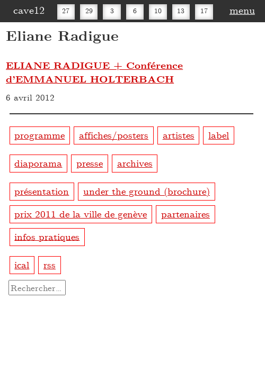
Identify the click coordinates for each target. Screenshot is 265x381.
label (218, 134)
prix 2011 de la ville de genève (80, 213)
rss (49, 264)
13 (180, 10)
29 (89, 10)
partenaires (185, 213)
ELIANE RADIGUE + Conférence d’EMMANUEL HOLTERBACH (94, 72)
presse (89, 162)
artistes (179, 134)
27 (65, 10)
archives (135, 162)
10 (158, 10)
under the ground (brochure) (146, 190)
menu (242, 9)
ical (21, 264)
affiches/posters (113, 134)
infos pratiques (47, 235)
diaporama (38, 162)
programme (39, 134)
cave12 (29, 9)
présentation (41, 190)
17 (204, 10)
